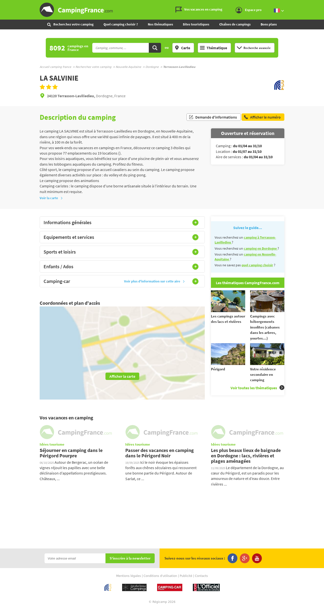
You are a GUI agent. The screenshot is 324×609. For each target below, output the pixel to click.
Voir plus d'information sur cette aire (154, 281)
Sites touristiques (196, 24)
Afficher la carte (122, 376)
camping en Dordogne (261, 248)
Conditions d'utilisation (160, 576)
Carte (182, 47)
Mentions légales (128, 576)
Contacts (201, 576)
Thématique (213, 47)
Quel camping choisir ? (121, 24)
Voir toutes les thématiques (257, 387)
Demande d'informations (213, 117)
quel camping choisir (257, 265)
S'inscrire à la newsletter (130, 558)
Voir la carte (51, 198)
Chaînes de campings (235, 24)
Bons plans (269, 24)
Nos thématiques (160, 24)
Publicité (186, 576)
